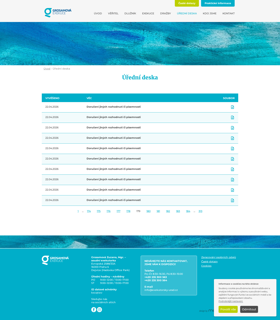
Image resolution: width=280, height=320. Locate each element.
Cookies (206, 265)
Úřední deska (187, 13)
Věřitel (113, 13)
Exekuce (148, 13)
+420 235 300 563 (155, 277)
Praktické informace (218, 3)
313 (200, 211)
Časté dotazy (186, 3)
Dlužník (130, 13)
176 (109, 211)
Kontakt (228, 13)
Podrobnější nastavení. (231, 301)
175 (99, 211)
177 (118, 211)
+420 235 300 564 (155, 280)
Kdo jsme (209, 13)
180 (148, 211)
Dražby (165, 13)
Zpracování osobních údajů (218, 257)
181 (158, 211)
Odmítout (249, 309)
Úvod (98, 13)
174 (89, 211)
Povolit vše (228, 309)
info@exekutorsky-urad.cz (161, 290)
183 (178, 211)
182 (168, 211)
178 (128, 211)
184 (188, 211)
